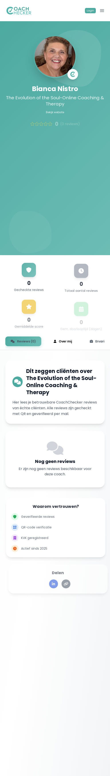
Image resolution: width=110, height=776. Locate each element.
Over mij (63, 341)
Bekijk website (55, 112)
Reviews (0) (23, 341)
